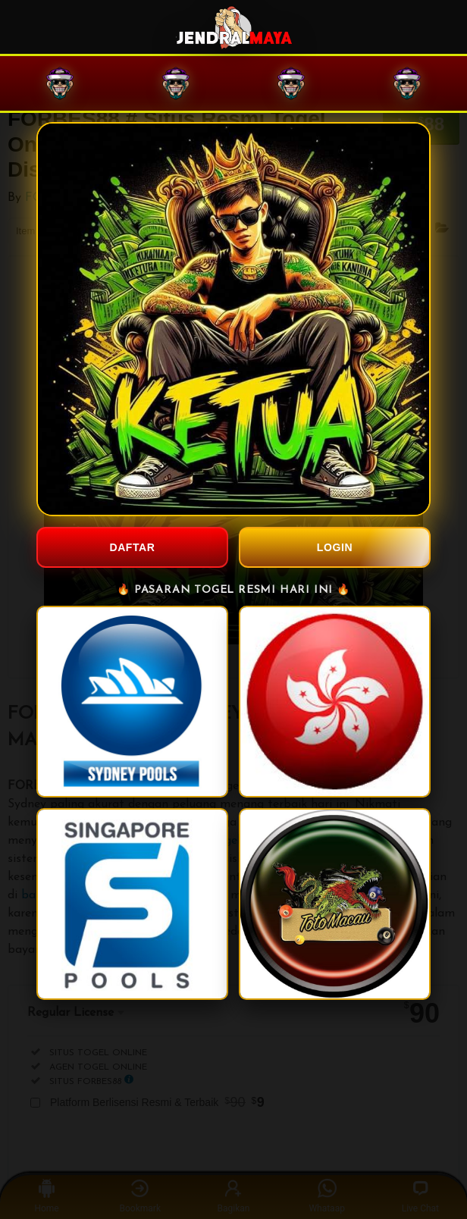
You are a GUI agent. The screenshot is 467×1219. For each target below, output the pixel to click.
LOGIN (335, 547)
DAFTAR (132, 547)
